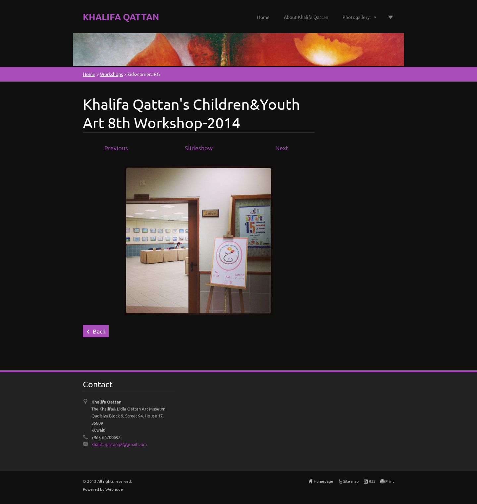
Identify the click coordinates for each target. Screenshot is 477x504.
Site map (351, 481)
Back (99, 331)
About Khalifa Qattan (306, 17)
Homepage (323, 481)
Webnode (114, 489)
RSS (372, 481)
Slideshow (199, 147)
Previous (116, 147)
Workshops (111, 74)
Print (389, 481)
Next (281, 147)
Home (263, 17)
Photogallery (356, 17)
